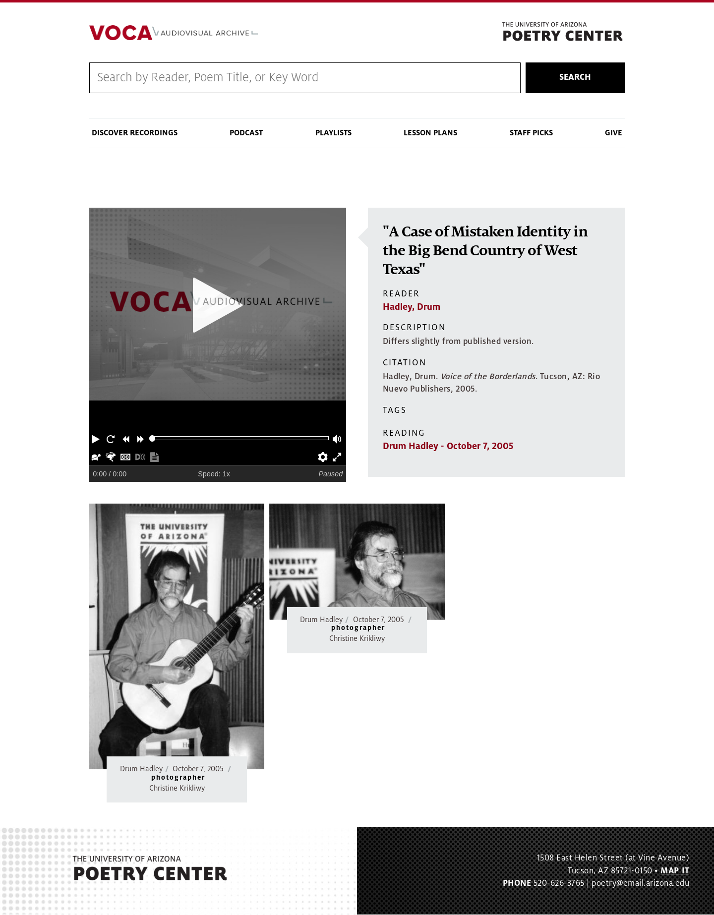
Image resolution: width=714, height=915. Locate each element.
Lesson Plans (430, 133)
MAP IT (674, 870)
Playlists (333, 133)
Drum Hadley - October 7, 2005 (448, 447)
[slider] (152, 438)
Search (575, 77)
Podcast (246, 133)
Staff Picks (531, 133)
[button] (97, 438)
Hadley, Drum (411, 307)
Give (613, 133)
